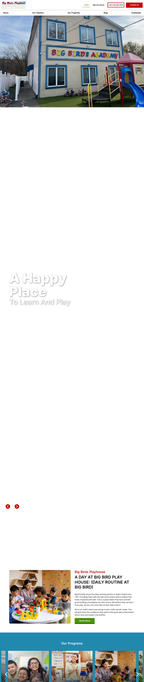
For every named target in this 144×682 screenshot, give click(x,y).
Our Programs (74, 13)
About (5, 13)
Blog (106, 13)
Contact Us (134, 5)
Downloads (136, 13)
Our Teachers (38, 13)
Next (17, 506)
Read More (84, 620)
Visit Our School (98, 5)
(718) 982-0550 (116, 5)
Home (86, 5)
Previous (8, 506)
